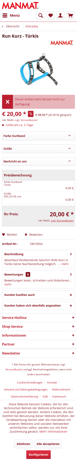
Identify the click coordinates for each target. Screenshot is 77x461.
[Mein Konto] (60, 15)
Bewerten (33, 234)
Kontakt (52, 382)
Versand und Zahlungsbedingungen (25, 389)
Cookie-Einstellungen (30, 382)
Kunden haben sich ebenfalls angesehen (32, 305)
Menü (11, 15)
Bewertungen (13, 274)
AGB (45, 396)
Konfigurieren (38, 454)
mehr (65, 264)
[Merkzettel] (50, 15)
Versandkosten (14, 369)
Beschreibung (13, 254)
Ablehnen (23, 444)
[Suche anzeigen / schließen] (40, 15)
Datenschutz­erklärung (24, 396)
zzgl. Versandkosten (26, 120)
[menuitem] (11, 15)
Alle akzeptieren (48, 444)
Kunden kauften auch (19, 295)
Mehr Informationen (53, 431)
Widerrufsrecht (61, 389)
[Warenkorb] (70, 15)
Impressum (59, 396)
